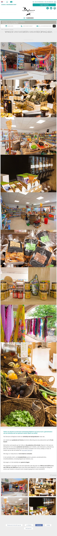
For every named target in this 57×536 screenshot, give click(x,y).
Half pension (28, 528)
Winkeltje (11, 29)
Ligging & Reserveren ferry (8, 4)
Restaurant (6, 29)
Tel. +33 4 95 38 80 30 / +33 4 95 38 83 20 (43, 2)
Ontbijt (48, 525)
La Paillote (28, 525)
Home (2, 29)
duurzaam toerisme (27, 450)
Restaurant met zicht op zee (14, 525)
